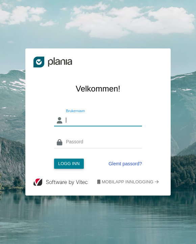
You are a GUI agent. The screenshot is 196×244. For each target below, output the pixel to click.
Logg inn (69, 163)
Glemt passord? (125, 163)
